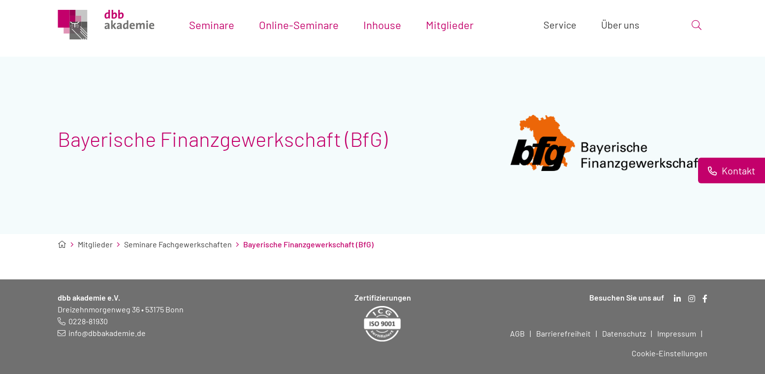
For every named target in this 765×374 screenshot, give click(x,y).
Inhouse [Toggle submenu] (382, 24)
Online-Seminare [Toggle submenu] (299, 24)
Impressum (676, 333)
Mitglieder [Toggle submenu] (450, 24)
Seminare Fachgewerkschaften (178, 244)
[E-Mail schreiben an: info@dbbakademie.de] (102, 333)
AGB (517, 333)
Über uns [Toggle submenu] (620, 25)
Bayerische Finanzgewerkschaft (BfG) (308, 244)
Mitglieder (95, 244)
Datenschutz (624, 333)
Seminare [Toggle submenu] (211, 24)
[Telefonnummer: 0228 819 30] (83, 321)
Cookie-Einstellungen (669, 353)
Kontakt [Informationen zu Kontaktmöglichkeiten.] (737, 170)
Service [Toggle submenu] (559, 25)
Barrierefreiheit (563, 333)
